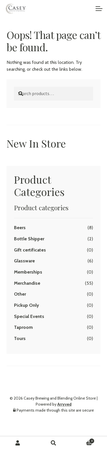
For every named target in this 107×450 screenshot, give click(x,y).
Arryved (64, 404)
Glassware (24, 261)
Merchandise (27, 283)
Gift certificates (30, 250)
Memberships (28, 272)
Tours (20, 338)
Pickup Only (26, 305)
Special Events (29, 316)
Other (20, 294)
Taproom (23, 327)
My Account (18, 443)
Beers (20, 227)
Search (53, 443)
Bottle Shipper (29, 238)
